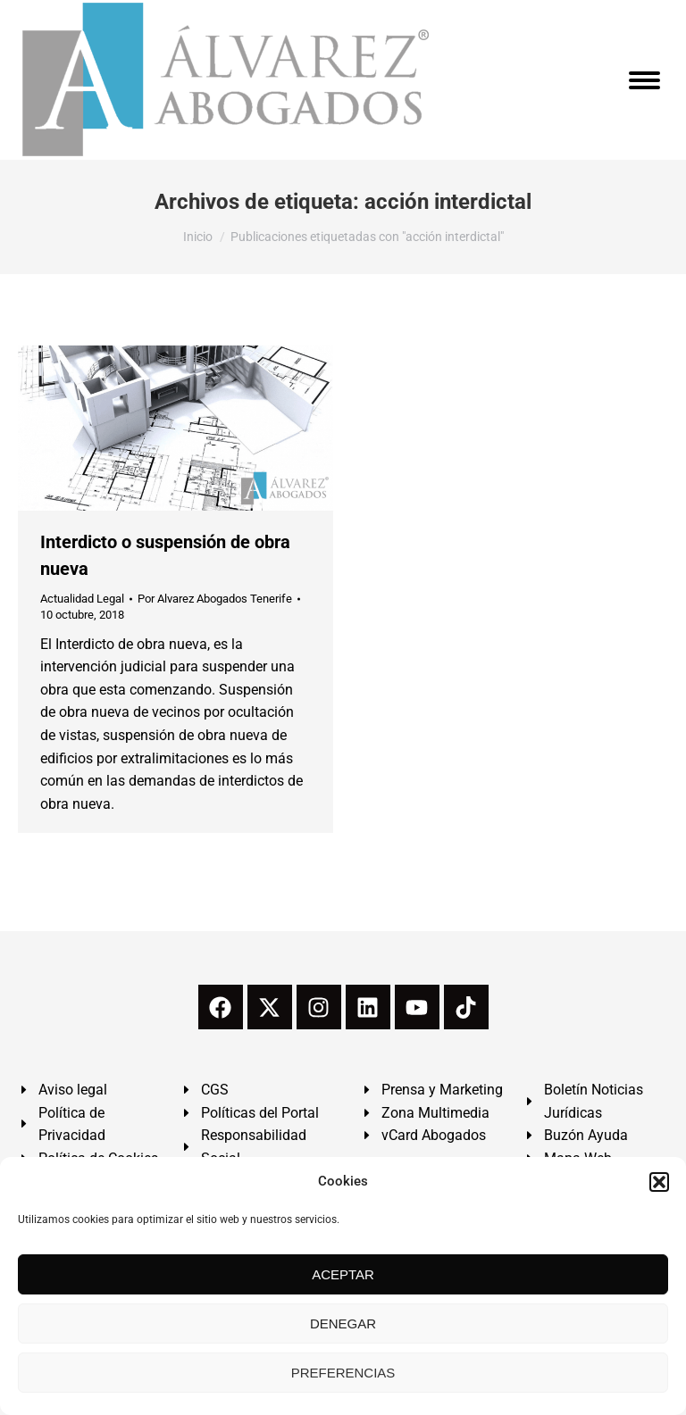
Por (215, 598)
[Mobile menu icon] (644, 80)
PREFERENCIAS (343, 1372)
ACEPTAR (343, 1274)
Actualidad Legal (82, 598)
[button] (659, 1182)
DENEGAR (343, 1323)
